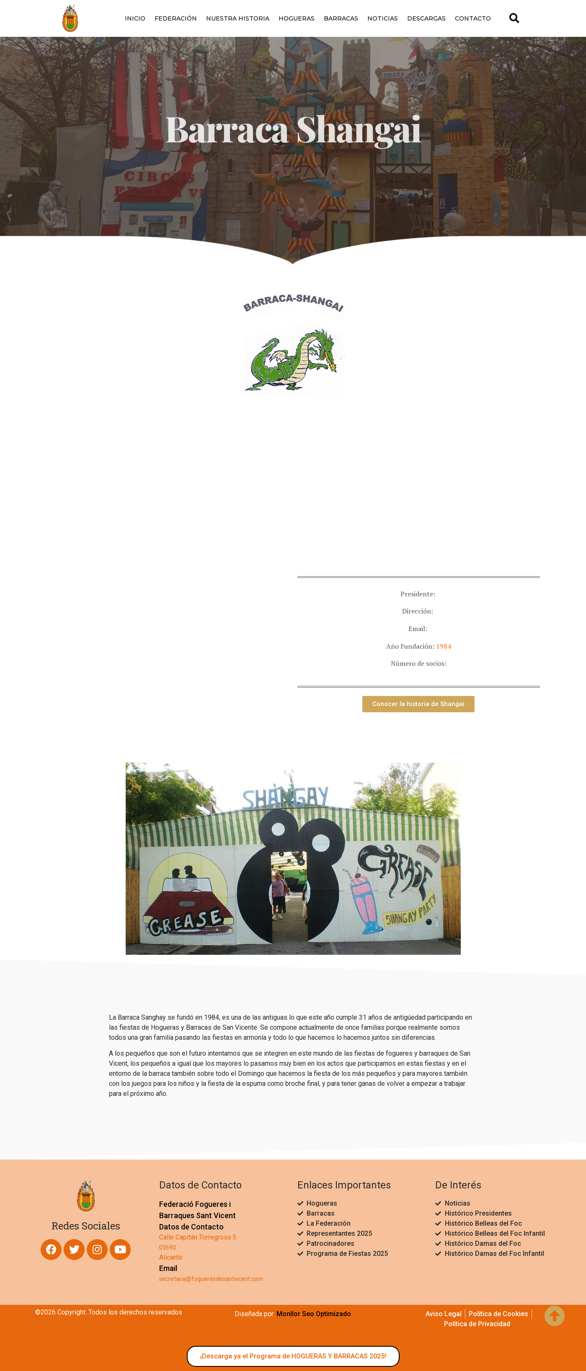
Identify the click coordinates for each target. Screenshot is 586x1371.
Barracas (341, 18)
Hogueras (297, 18)
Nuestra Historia (237, 18)
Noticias (382, 18)
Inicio (135, 18)
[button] (514, 18)
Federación (176, 18)
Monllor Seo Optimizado (313, 1314)
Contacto (473, 18)
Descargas (426, 18)
